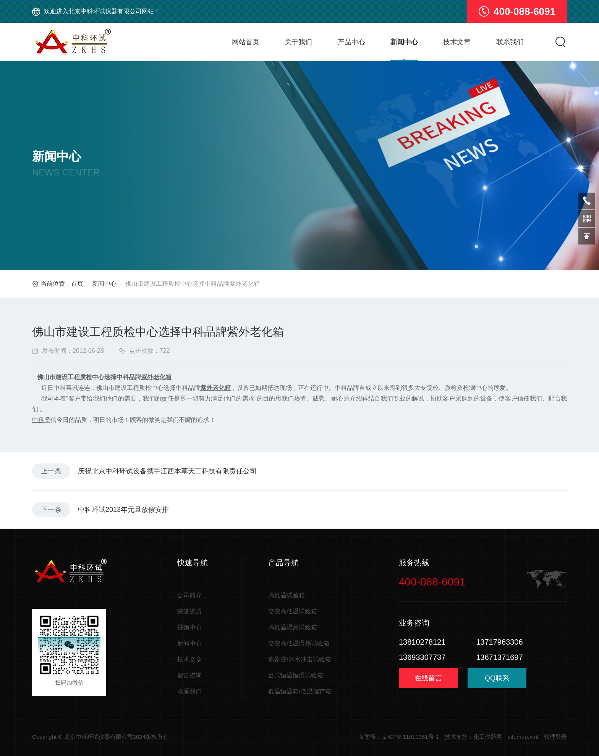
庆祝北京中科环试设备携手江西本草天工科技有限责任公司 (167, 471)
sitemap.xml (523, 736)
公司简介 (189, 595)
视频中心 (189, 627)
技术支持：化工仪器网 (473, 736)
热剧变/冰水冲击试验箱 (299, 659)
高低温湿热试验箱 (292, 627)
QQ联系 (497, 681)
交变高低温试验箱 (292, 611)
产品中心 (351, 42)
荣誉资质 (189, 611)
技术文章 (457, 42)
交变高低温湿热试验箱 (298, 643)
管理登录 (555, 736)
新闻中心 (404, 42)
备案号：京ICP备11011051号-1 (399, 736)
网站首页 (245, 42)
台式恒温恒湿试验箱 (295, 675)
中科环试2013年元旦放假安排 (123, 509)
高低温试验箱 (286, 595)
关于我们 (298, 42)
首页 (77, 283)
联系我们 (510, 42)
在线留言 (428, 678)
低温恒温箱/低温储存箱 (299, 691)
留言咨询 (189, 675)
